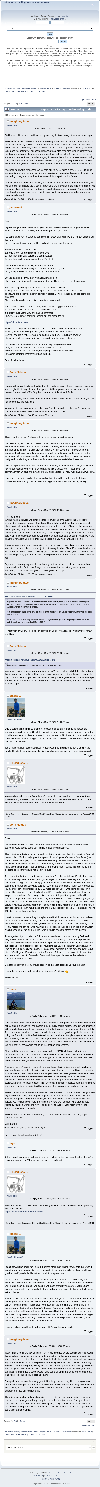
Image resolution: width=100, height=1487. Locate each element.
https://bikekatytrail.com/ (17, 322)
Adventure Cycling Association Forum (26, 2)
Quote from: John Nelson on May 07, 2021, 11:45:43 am (29, 596)
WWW (20, 719)
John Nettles (18, 824)
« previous (85, 100)
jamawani (16, 207)
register (65, 16)
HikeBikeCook (19, 763)
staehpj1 (15, 695)
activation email (58, 19)
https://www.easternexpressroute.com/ (24, 1211)
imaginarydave (19, 121)
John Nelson (18, 372)
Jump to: (91, 1442)
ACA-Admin (87, 88)
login (56, 16)
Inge (12, 1143)
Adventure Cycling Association (61, 1473)
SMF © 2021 (49, 1476)
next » (93, 100)
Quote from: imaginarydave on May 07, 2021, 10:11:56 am (30, 660)
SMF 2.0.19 (38, 1476)
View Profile (12, 125)
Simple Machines (62, 1476)
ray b (13, 989)
